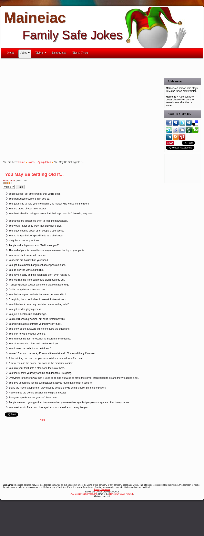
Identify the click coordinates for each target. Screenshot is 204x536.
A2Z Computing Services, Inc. (84, 494)
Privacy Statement (102, 489)
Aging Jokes (44, 162)
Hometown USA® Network (121, 494)
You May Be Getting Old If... (34, 174)
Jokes (31, 162)
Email (13, 180)
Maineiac (35, 17)
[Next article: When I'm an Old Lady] (42, 419)
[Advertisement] (49, 108)
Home (21, 162)
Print (6, 180)
